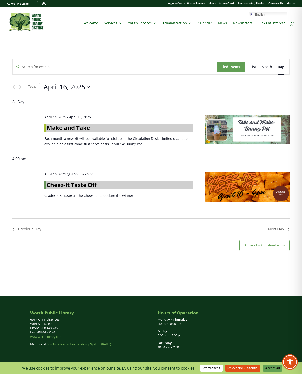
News (222, 23)
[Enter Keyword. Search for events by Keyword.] (115, 67)
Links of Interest (272, 23)
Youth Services (140, 23)
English (257, 15)
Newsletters (242, 23)
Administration (175, 23)
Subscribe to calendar (262, 245)
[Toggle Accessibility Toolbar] (290, 362)
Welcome (91, 23)
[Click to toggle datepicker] (67, 87)
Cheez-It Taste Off (72, 185)
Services (110, 23)
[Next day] (19, 87)
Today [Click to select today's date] (32, 87)
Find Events (230, 66)
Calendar (205, 23)
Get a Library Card (221, 3)
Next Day (279, 229)
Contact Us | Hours (281, 3)
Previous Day (26, 229)
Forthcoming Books (251, 3)
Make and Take (68, 128)
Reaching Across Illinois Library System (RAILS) (78, 344)
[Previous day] (13, 87)
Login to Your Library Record (186, 3)
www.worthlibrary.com (46, 337)
